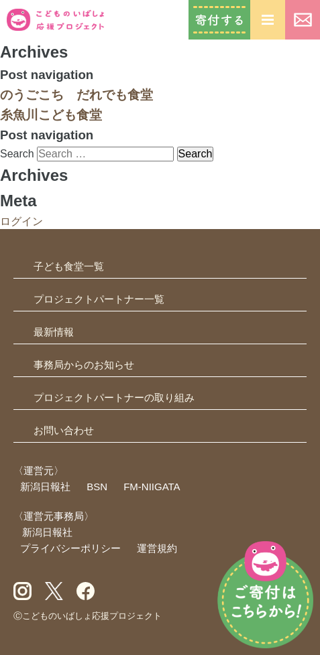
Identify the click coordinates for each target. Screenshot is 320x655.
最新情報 (54, 332)
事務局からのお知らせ (84, 364)
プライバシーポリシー (70, 548)
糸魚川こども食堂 (51, 115)
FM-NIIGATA (151, 486)
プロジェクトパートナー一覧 (99, 299)
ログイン (21, 221)
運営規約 (157, 548)
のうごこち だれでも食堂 (76, 95)
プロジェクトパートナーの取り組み (114, 397)
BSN (97, 486)
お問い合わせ (302, 20)
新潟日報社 (45, 486)
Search (17, 153)
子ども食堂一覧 (69, 266)
